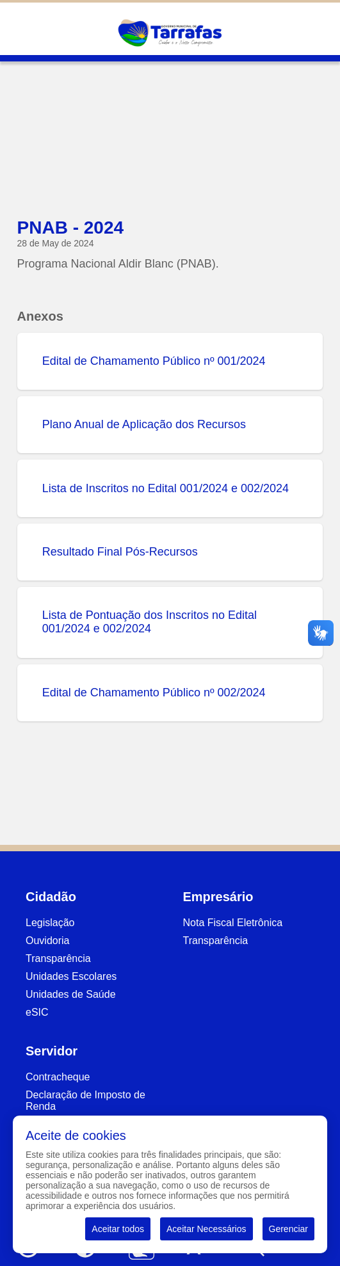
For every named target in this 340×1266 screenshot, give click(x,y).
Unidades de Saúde (71, 994)
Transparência (58, 958)
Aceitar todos (118, 1229)
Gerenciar (288, 1229)
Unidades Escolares (71, 976)
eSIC (37, 1012)
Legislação (50, 922)
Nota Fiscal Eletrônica (233, 922)
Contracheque (58, 1076)
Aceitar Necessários (206, 1229)
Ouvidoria (47, 940)
